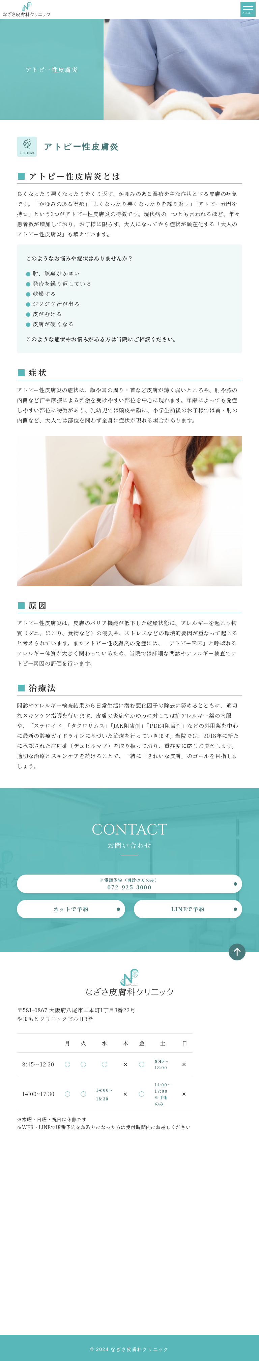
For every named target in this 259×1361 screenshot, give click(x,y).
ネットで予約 (71, 909)
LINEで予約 (188, 909)
